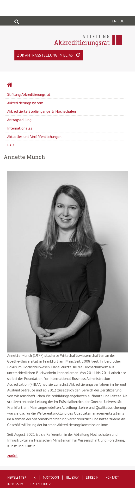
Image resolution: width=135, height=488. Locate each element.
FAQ (10, 145)
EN (114, 21)
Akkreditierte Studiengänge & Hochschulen (41, 111)
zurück (12, 455)
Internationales (19, 128)
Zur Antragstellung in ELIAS (45, 55)
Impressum (15, 484)
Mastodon (51, 477)
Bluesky (72, 477)
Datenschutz (41, 484)
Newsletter (16, 477)
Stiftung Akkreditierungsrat (28, 94)
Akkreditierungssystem (25, 102)
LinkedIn (92, 477)
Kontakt (112, 477)
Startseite (22, 85)
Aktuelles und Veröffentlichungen (34, 136)
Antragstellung (19, 119)
